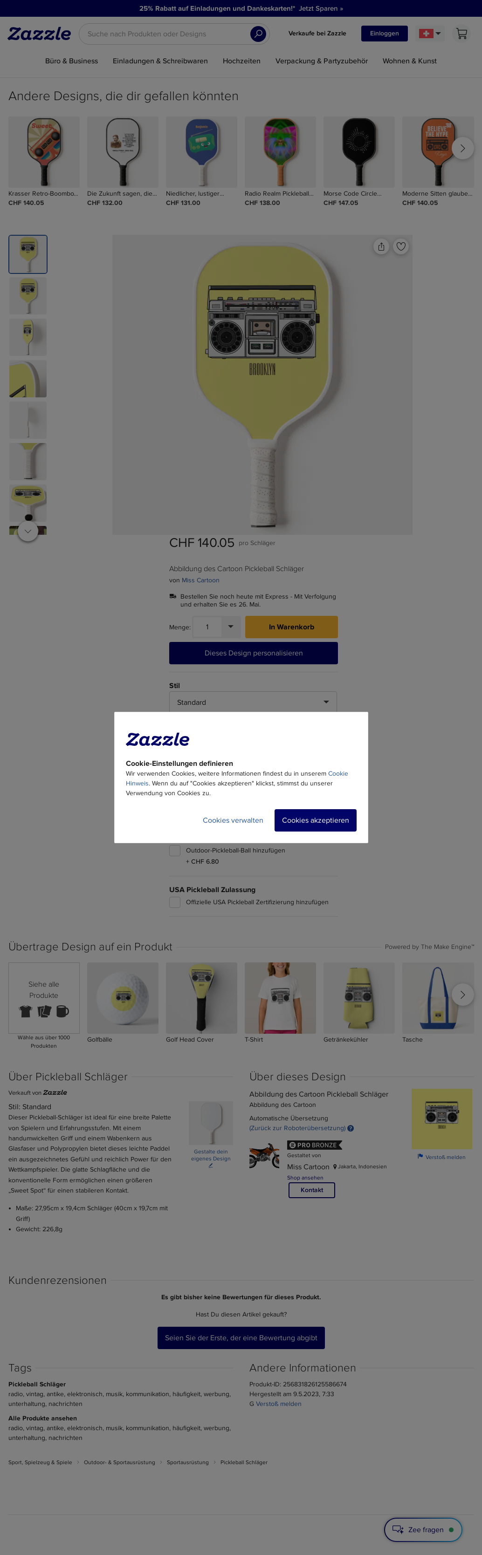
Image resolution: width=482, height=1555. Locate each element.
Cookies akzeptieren (315, 820)
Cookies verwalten (233, 820)
